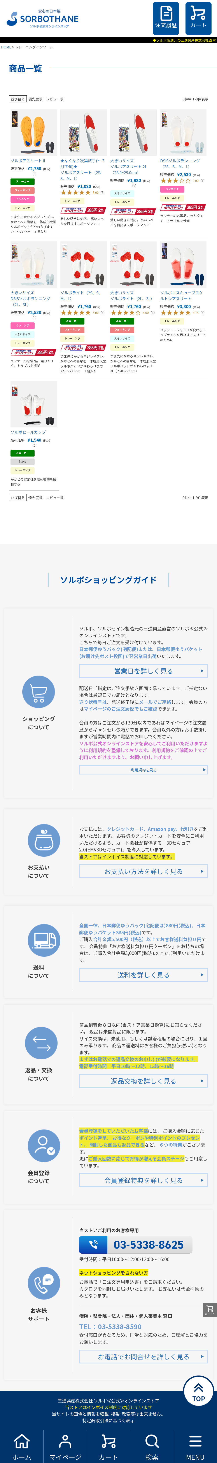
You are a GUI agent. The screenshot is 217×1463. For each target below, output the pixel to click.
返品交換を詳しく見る (144, 1081)
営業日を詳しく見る (143, 671)
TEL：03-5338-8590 (110, 1326)
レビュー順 (54, 99)
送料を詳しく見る (143, 974)
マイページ (65, 1457)
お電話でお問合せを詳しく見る (144, 1356)
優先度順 (35, 99)
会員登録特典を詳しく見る (143, 1180)
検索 (152, 1457)
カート (198, 25)
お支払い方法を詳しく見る (143, 871)
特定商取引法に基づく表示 (108, 1420)
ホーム (22, 1457)
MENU (195, 1457)
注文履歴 (166, 25)
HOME (6, 47)
